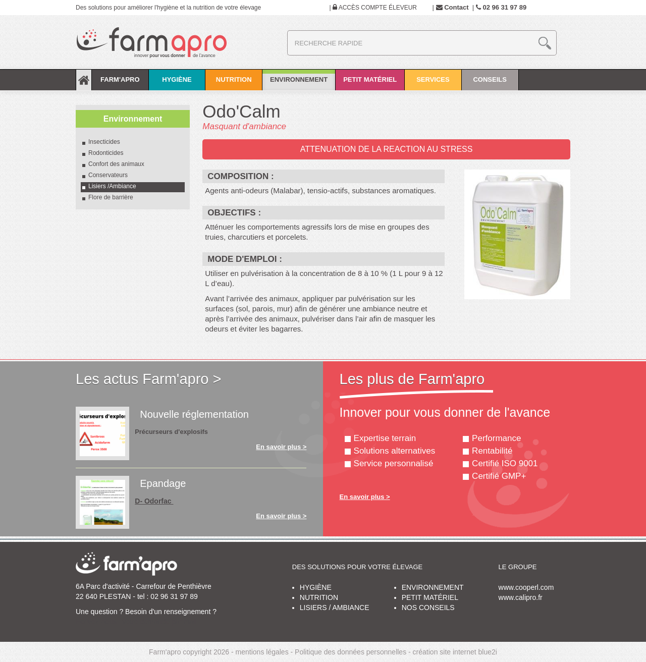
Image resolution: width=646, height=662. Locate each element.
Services (433, 83)
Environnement (299, 73)
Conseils (490, 83)
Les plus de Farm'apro (412, 379)
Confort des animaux (116, 164)
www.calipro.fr (521, 597)
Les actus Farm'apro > (148, 379)
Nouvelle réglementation (194, 414)
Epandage (163, 483)
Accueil (83, 80)
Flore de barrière (110, 197)
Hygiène (177, 83)
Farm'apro (120, 83)
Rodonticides (105, 152)
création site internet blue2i (455, 652)
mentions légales (262, 652)
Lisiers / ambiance (334, 607)
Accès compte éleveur (373, 7)
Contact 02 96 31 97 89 (481, 7)
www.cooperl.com (526, 587)
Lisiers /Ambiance (112, 186)
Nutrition (233, 83)
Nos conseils (428, 607)
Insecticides (105, 141)
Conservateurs (108, 175)
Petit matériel (370, 83)
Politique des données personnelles (350, 652)
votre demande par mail (160, 622)
